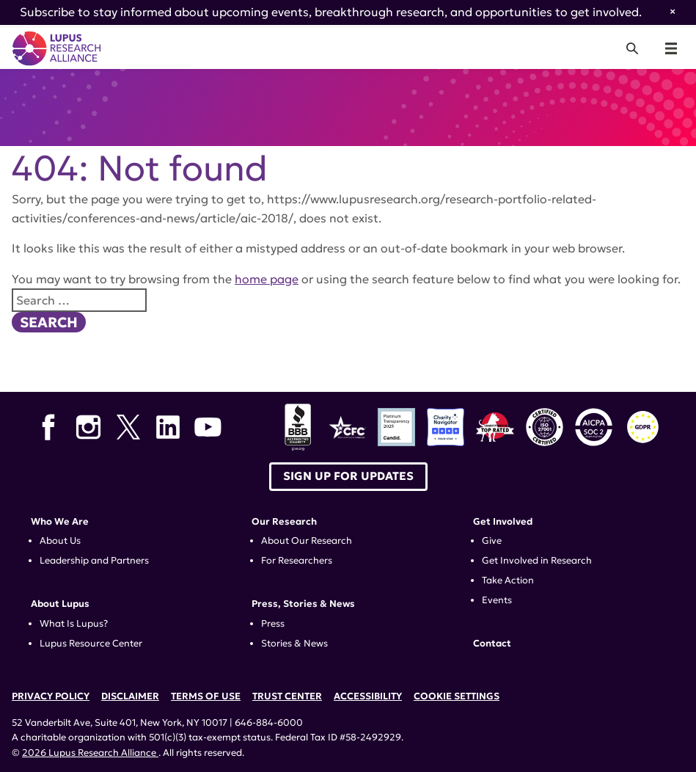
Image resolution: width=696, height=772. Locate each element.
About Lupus (60, 604)
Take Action (508, 580)
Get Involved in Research (537, 561)
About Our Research (306, 541)
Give (492, 541)
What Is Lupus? (74, 624)
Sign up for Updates (348, 476)
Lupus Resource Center (91, 643)
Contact (492, 643)
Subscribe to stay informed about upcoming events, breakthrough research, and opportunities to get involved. (331, 11)
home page (266, 279)
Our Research (284, 522)
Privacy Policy (50, 696)
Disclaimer (130, 696)
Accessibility (368, 696)
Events (497, 600)
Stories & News (294, 643)
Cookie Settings (456, 696)
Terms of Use (206, 696)
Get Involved (502, 522)
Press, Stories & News (303, 604)
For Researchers (296, 561)
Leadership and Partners (94, 561)
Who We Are (60, 522)
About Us (60, 541)
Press (273, 624)
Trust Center (287, 696)
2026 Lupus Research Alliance (90, 753)
